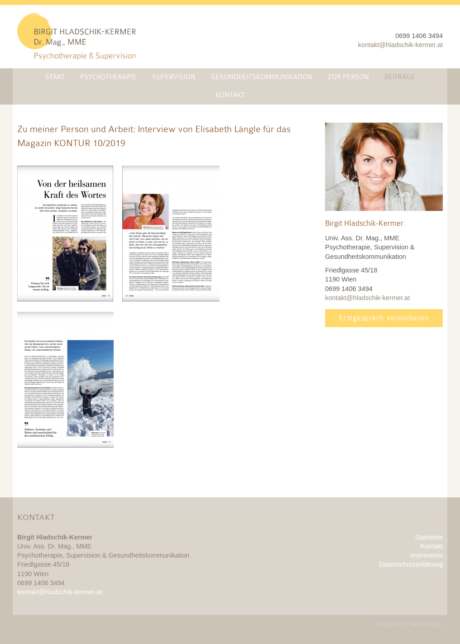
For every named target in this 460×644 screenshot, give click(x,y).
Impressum (426, 555)
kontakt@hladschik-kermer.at (400, 44)
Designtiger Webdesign (409, 624)
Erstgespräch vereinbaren (384, 318)
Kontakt (230, 95)
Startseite (429, 537)
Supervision (174, 77)
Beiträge (399, 77)
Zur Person (348, 77)
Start (55, 77)
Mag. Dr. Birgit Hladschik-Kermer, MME (76, 36)
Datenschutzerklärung (411, 564)
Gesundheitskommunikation (261, 77)
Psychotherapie (108, 77)
